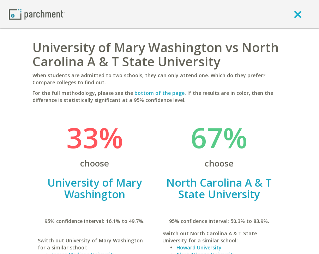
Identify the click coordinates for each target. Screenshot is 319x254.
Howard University (199, 247)
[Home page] (37, 14)
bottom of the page (159, 93)
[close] (298, 14)
